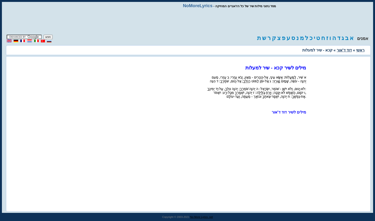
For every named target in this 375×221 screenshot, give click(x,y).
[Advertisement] (187, 21)
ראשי (360, 50)
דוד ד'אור (344, 50)
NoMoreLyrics (198, 5)
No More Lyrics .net (201, 216)
